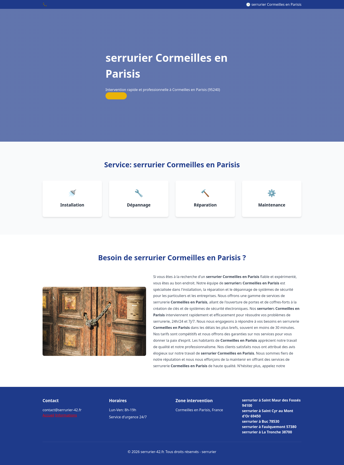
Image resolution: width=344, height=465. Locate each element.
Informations (66, 415)
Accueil (48, 415)
